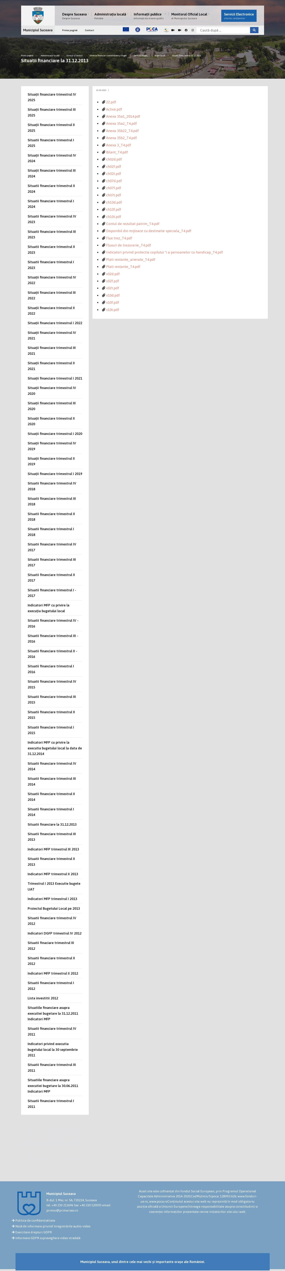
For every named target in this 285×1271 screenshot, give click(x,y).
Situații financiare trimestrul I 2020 (55, 434)
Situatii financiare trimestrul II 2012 (51, 961)
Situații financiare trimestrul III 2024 (52, 173)
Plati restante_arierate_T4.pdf (130, 259)
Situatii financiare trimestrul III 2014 (52, 781)
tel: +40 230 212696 (59, 1205)
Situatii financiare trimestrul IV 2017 (52, 547)
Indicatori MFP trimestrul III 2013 (53, 849)
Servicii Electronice (239, 16)
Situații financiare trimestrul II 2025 (51, 127)
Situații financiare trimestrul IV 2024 (52, 158)
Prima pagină (69, 30)
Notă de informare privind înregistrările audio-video (52, 1226)
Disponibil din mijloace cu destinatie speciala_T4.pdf (148, 231)
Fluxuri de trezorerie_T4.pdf (128, 245)
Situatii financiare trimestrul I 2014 (51, 812)
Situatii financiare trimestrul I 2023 (51, 265)
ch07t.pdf (113, 195)
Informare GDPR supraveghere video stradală (47, 1238)
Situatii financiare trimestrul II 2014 (51, 796)
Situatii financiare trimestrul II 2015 (51, 715)
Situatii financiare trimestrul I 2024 (51, 204)
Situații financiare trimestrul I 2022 (55, 323)
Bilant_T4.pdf (117, 152)
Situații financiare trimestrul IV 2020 (52, 390)
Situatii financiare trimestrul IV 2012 (52, 921)
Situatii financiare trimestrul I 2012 (51, 985)
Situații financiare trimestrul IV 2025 (52, 97)
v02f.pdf (112, 281)
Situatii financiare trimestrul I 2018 (51, 532)
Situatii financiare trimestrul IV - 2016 (53, 623)
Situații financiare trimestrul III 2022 (52, 295)
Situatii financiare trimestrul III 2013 (52, 836)
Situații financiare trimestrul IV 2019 (52, 446)
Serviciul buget (141, 55)
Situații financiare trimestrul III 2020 (52, 406)
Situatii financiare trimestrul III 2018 (52, 501)
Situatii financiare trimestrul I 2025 (51, 143)
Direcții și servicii (75, 55)
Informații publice (149, 16)
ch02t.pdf (113, 174)
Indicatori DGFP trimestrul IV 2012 (54, 933)
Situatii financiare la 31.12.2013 (186, 55)
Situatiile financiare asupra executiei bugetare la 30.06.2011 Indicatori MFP (53, 1085)
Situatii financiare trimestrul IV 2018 (52, 486)
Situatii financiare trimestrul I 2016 (51, 669)
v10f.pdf (112, 302)
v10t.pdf (112, 310)
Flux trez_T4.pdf (119, 238)
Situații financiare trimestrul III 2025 (52, 112)
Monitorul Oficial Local (189, 16)
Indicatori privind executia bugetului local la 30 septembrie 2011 (53, 1049)
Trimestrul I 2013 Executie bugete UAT (54, 886)
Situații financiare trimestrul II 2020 (51, 421)
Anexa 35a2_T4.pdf (121, 123)
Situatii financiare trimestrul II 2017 (51, 577)
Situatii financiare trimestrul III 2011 (52, 1067)
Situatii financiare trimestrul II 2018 (51, 516)
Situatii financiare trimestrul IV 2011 (52, 1031)
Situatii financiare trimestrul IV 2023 (52, 219)
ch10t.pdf (113, 217)
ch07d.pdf (114, 181)
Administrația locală (110, 16)
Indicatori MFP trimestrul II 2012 (53, 973)
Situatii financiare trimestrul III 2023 (52, 234)
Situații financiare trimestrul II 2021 (51, 366)
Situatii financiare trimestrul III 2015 (52, 699)
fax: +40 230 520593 (87, 1205)
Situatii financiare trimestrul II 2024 (51, 188)
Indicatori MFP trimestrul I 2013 (52, 899)
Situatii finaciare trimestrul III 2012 (51, 945)
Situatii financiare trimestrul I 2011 (51, 1103)
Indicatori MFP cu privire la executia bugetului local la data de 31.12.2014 (55, 748)
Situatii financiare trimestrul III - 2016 (53, 638)
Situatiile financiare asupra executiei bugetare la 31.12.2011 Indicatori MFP (53, 1013)
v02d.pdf (113, 274)
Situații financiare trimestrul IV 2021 (52, 335)
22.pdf (111, 102)
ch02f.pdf (113, 166)
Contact (89, 30)
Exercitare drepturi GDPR (33, 1232)
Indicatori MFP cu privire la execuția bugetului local (48, 608)
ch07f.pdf (113, 188)
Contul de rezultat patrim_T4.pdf (132, 224)
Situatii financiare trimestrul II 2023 (51, 249)
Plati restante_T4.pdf (123, 267)
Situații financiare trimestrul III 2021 (52, 350)
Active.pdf (114, 109)
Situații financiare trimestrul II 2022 (51, 310)
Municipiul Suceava (38, 30)
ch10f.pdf (113, 209)
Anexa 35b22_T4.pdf (122, 131)
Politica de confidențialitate (35, 1220)
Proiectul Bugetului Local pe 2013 (54, 908)
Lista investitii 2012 (43, 998)
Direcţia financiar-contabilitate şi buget (108, 55)
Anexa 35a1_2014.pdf (123, 116)
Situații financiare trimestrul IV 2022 (52, 280)
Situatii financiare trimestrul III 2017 (52, 562)
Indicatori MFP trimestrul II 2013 (53, 874)
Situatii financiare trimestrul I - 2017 (52, 593)
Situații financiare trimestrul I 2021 (55, 378)
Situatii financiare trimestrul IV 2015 (52, 684)
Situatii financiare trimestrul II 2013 (51, 861)
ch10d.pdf (114, 202)
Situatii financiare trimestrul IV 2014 (52, 766)
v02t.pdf (112, 288)
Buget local (160, 55)
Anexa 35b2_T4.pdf (121, 138)
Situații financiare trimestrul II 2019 (51, 461)
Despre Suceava (74, 16)
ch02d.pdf (114, 159)
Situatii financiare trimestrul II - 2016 (52, 654)
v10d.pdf (113, 295)
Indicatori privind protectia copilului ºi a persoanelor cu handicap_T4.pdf (164, 252)
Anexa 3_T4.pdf (118, 145)
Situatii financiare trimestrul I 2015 (51, 730)
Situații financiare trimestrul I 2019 (55, 474)
